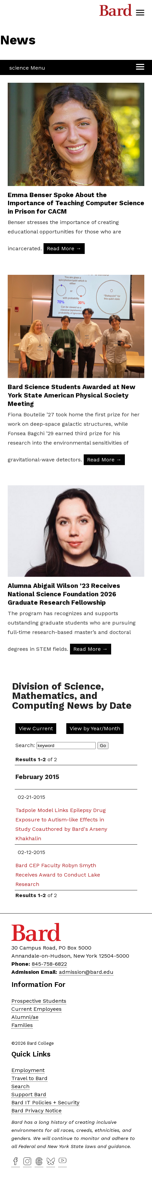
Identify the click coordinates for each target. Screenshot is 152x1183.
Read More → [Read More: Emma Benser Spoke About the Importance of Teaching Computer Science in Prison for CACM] (64, 248)
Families (22, 1025)
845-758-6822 (49, 964)
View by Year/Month (95, 728)
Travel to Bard (29, 1078)
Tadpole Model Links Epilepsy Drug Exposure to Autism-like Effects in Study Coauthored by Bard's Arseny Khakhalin (61, 824)
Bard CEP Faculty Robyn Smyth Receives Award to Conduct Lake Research (57, 874)
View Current (36, 728)
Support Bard (28, 1094)
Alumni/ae (25, 1017)
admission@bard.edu (86, 972)
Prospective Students (38, 1001)
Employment (28, 1070)
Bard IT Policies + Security (45, 1102)
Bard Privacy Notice (36, 1110)
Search (20, 1086)
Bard (116, 11)
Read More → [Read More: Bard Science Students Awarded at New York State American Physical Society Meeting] (104, 484)
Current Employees (36, 1009)
